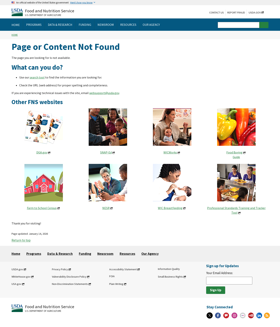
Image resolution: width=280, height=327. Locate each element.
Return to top (21, 240)
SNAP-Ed (106, 152)
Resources (127, 254)
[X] (210, 315)
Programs (33, 254)
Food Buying (234, 152)
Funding (85, 254)
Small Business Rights (170, 276)
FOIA (112, 276)
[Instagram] (234, 315)
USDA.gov (255, 12)
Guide (236, 157)
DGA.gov (41, 152)
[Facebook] (218, 315)
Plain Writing (116, 284)
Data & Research (60, 254)
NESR (106, 208)
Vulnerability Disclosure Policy (69, 276)
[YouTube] (251, 315)
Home (15, 34)
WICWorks (170, 152)
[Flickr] (243, 315)
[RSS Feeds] (267, 315)
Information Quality (169, 269)
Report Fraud (236, 12)
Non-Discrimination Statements (70, 284)
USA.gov (16, 284)
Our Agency (150, 254)
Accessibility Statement (123, 269)
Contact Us (216, 12)
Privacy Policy (60, 269)
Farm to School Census (42, 208)
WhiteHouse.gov (21, 276)
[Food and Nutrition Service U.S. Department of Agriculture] (43, 12)
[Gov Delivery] (226, 315)
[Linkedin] (259, 315)
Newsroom (105, 254)
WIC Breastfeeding (170, 208)
